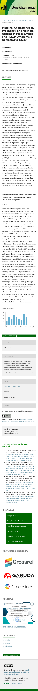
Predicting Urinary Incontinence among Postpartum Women (20, 498)
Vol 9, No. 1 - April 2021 (24, 20)
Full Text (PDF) (11, 336)
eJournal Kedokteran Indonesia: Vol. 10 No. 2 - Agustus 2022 (19, 459)
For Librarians (7, 646)
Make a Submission (11, 655)
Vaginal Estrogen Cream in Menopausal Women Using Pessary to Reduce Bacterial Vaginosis (19, 484)
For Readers (7, 640)
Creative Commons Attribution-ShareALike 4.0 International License (17, 672)
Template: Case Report (15, 521)
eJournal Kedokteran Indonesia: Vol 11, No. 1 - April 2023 (20, 488)
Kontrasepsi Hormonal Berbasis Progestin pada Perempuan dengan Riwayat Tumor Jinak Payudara (20, 456)
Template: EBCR (12, 516)
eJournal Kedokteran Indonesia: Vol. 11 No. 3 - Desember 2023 (19, 501)
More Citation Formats (12, 373)
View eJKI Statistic (17, 683)
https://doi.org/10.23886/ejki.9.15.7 (17, 70)
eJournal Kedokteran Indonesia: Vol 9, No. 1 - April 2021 (19, 473)
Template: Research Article (16, 526)
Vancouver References (15, 541)
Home (4, 20)
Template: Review (13, 531)
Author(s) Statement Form (16, 536)
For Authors (7, 643)
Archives (11, 20)
